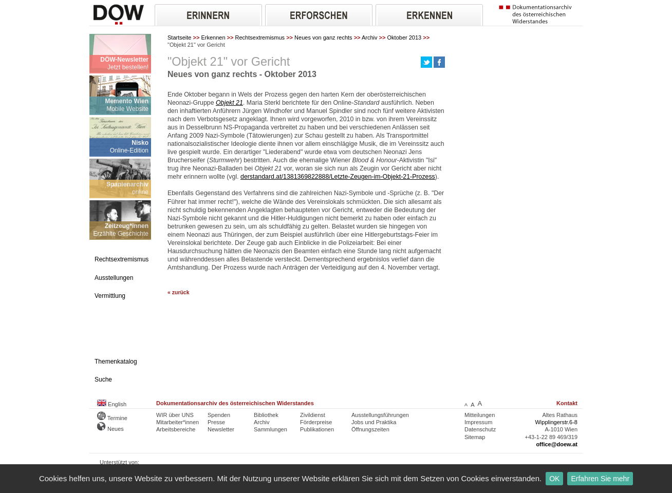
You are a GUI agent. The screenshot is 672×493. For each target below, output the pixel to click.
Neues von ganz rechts (323, 37)
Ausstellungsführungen (380, 415)
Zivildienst (312, 415)
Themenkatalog (116, 361)
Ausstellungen (114, 277)
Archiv (370, 37)
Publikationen (317, 429)
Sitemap (474, 437)
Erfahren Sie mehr (600, 479)
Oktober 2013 (404, 37)
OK (554, 479)
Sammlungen (270, 429)
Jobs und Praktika (373, 422)
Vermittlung (110, 295)
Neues (110, 429)
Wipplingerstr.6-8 (556, 422)
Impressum (478, 422)
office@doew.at (556, 444)
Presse (216, 422)
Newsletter (221, 429)
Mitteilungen (479, 415)
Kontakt (566, 403)
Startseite (179, 37)
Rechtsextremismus (260, 37)
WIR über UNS (175, 415)
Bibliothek (266, 415)
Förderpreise (316, 422)
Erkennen (213, 37)
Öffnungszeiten (370, 429)
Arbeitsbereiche (175, 429)
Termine (112, 418)
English (111, 404)
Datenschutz (480, 429)
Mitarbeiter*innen (177, 422)
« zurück (178, 292)
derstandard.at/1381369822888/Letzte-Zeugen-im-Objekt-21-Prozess (337, 176)
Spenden (219, 415)
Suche (103, 379)
